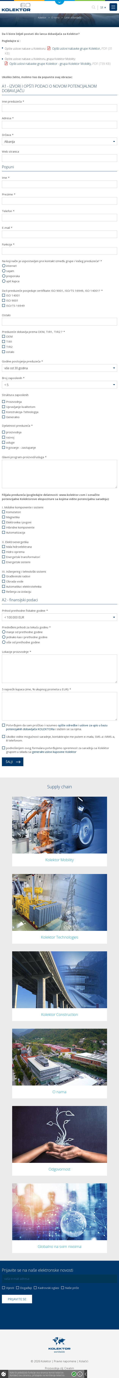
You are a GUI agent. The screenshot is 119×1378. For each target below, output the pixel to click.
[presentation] (31, 1312)
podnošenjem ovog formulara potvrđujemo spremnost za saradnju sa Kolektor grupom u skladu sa (57, 750)
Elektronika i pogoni (18, 522)
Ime (5, 178)
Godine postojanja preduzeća (22, 361)
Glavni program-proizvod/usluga (24, 457)
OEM (9, 337)
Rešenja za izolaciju (18, 592)
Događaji (26, 1288)
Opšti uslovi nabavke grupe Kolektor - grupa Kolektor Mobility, (60, 64)
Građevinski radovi (18, 576)
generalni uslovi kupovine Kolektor (54, 752)
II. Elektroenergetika (15, 542)
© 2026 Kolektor (41, 1361)
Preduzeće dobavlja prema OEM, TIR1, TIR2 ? (33, 332)
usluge (10, 442)
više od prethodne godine (23, 642)
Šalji (9, 762)
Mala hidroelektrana (19, 547)
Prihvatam (74, 1374)
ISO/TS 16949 (15, 306)
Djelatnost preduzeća (17, 425)
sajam (10, 271)
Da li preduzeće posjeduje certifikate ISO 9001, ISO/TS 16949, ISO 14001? (52, 290)
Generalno (13, 417)
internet (11, 266)
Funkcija (8, 244)
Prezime (8, 194)
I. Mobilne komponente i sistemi (22, 507)
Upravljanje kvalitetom (20, 407)
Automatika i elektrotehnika (23, 587)
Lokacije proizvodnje (16, 652)
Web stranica (10, 151)
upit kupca (12, 281)
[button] (59, 141)
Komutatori (13, 512)
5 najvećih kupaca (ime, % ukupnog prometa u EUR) (36, 689)
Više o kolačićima (79, 1374)
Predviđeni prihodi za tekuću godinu (26, 627)
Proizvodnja (14, 402)
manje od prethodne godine (24, 632)
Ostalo (6, 315)
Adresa (8, 118)
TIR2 (9, 347)
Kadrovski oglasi (48, 1288)
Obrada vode (14, 581)
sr (103, 7)
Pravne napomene (65, 1361)
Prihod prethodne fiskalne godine (25, 610)
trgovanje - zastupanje (21, 448)
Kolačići (83, 1361)
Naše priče (72, 1288)
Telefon (8, 211)
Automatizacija (15, 533)
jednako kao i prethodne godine (26, 637)
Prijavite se (17, 1299)
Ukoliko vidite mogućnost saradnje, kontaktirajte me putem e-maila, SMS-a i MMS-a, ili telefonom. (60, 738)
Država (7, 135)
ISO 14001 (13, 295)
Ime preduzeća (13, 101)
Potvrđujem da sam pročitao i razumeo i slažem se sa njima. (56, 727)
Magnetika (13, 517)
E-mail (7, 228)
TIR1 (9, 342)
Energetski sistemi (18, 562)
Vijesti (10, 1288)
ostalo (10, 352)
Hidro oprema (15, 552)
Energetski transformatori (23, 557)
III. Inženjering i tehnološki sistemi (24, 571)
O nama (55, 17)
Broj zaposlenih (13, 378)
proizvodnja (13, 432)
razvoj (10, 437)
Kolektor (42, 17)
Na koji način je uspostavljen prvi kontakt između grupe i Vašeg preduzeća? (52, 261)
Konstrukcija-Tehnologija (22, 412)
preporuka (13, 276)
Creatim (69, 1368)
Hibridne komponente (20, 527)
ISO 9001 (12, 301)
